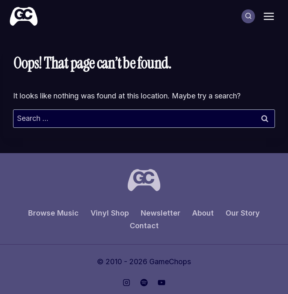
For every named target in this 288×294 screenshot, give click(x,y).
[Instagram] (126, 282)
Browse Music (53, 213)
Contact (144, 225)
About (203, 213)
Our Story (243, 213)
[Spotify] (144, 282)
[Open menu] (268, 16)
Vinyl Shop (110, 213)
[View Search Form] (248, 16)
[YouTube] (161, 282)
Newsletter (160, 213)
